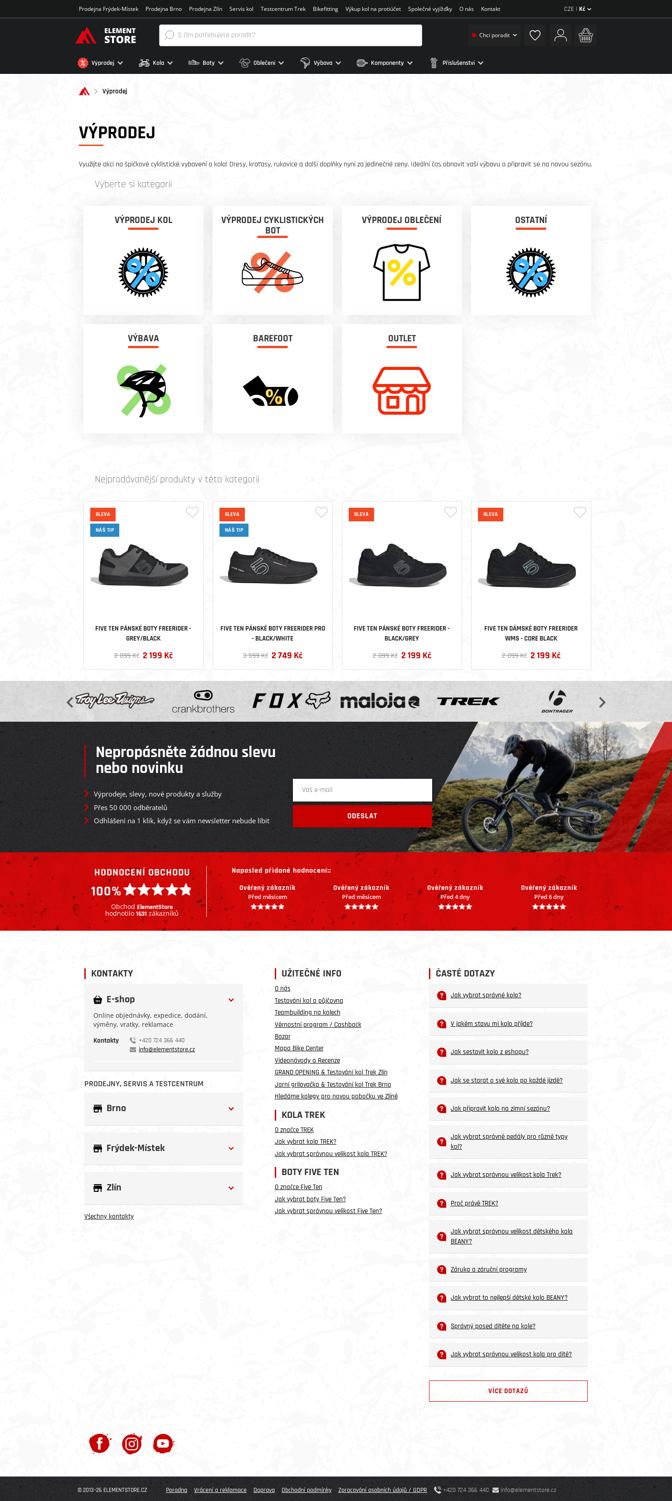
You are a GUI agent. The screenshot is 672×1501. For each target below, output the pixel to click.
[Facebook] (100, 1440)
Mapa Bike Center (299, 1046)
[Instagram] (132, 1440)
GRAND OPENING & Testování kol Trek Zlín (331, 1069)
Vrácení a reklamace (220, 1487)
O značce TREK (294, 1127)
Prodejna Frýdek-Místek (108, 9)
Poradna (176, 1487)
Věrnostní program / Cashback (318, 1022)
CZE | (577, 9)
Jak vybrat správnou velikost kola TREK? (331, 1151)
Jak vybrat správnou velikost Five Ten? (328, 1208)
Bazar (283, 1034)
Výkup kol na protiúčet (373, 9)
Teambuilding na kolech (308, 1010)
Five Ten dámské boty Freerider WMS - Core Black (531, 630)
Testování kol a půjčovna (309, 998)
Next (601, 699)
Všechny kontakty (109, 1214)
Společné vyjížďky (430, 9)
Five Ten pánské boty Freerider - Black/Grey (402, 630)
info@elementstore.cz (167, 1047)
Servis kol (241, 9)
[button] (105, 63)
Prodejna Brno (164, 9)
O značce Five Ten (298, 1184)
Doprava (264, 1487)
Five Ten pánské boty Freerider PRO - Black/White (272, 630)
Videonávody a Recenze (307, 1058)
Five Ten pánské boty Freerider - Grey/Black (143, 630)
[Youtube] (163, 1440)
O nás (466, 9)
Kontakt (490, 9)
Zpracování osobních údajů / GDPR (382, 1487)
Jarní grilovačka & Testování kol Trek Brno (333, 1082)
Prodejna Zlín (205, 9)
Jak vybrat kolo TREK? (305, 1139)
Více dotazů (508, 1388)
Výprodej (114, 89)
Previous (70, 699)
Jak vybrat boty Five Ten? (310, 1196)
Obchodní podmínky (306, 1487)
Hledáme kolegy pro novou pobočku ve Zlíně (336, 1093)
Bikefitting (325, 9)
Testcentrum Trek (283, 9)
